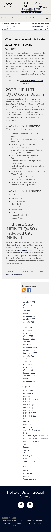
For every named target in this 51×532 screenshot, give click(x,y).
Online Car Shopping (31, 430)
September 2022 (30, 353)
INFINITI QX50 (31, 271)
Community (28, 396)
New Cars (27, 424)
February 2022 (29, 373)
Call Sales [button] (5, 18)
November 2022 (30, 347)
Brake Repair (28, 390)
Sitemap (38, 523)
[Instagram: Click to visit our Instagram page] (30, 505)
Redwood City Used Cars (33, 441)
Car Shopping (19, 271)
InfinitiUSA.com (14, 526)
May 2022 (27, 364)
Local (25, 419)
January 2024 (29, 311)
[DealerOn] (9, 518)
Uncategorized (29, 455)
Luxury (26, 422)
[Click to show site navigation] (47, 18)
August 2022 (28, 356)
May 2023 (27, 330)
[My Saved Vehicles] (44, 7)
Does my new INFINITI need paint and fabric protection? (12, 26)
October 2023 (29, 319)
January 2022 (29, 376)
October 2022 (29, 350)
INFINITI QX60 (29, 413)
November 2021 (30, 381)
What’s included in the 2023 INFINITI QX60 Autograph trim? (40, 26)
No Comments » (17, 274)
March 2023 (28, 336)
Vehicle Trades (29, 461)
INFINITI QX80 (29, 416)
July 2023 (27, 325)
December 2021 (29, 378)
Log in (25, 470)
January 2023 (29, 342)
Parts (25, 433)
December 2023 (29, 313)
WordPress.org (29, 479)
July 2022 (27, 359)
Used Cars (27, 458)
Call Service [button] (34, 18)
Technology (28, 450)
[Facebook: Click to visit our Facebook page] (21, 505)
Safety (26, 444)
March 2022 (28, 370)
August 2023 (28, 322)
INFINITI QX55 (29, 410)
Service (26, 447)
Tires (25, 453)
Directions (19, 18)
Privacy (4, 526)
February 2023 (29, 339)
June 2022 (27, 361)
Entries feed (28, 473)
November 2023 (30, 316)
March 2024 (28, 305)
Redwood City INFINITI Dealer (35, 436)
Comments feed (29, 476)
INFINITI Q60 (29, 405)
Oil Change (27, 427)
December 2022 (29, 344)
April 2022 (27, 367)
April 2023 (27, 333)
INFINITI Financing (31, 399)
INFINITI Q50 (29, 402)
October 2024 (29, 302)
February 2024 (29, 308)
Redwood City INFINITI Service (36, 438)
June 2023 (27, 328)
